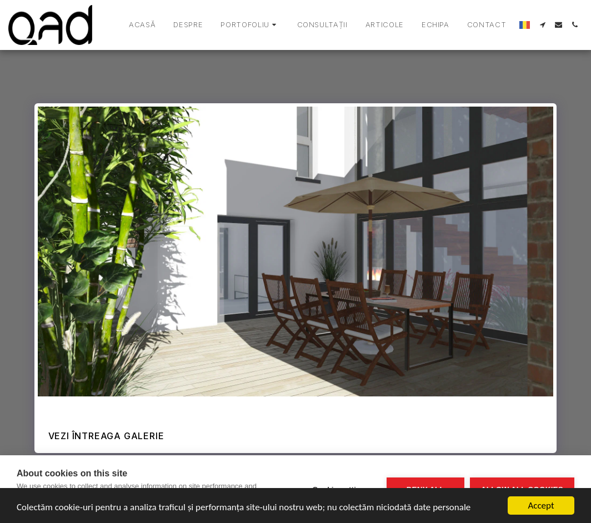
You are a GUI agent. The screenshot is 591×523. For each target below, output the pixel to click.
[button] (249, 25)
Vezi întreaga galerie (106, 435)
